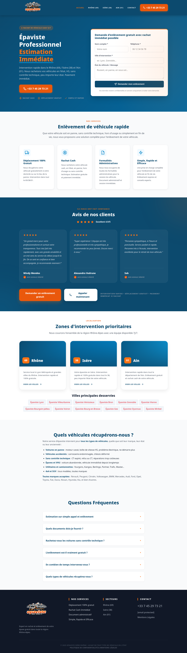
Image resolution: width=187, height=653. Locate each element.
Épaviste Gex (112, 408)
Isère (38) (107, 8)
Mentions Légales (146, 617)
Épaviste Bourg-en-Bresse (87, 408)
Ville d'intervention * (104, 55)
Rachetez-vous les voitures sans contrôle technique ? (75, 540)
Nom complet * (101, 44)
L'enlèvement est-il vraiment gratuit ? (67, 552)
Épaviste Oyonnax (132, 408)
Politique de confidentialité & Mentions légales (93, 648)
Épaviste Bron (106, 402)
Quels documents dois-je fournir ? (64, 528)
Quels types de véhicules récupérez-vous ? (69, 576)
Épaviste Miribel (154, 408)
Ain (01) (119, 8)
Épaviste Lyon (37, 402)
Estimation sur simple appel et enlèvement (70, 516)
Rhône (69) (93, 8)
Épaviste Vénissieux (84, 402)
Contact (131, 8)
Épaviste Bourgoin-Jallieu (37, 408)
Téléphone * (135, 44)
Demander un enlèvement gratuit (40, 295)
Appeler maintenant (79, 295)
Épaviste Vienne (149, 402)
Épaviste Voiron (62, 408)
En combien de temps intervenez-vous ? (68, 564)
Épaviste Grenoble (127, 402)
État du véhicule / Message (106, 65)
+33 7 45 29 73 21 (154, 7)
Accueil (80, 8)
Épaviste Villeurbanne (59, 402)
